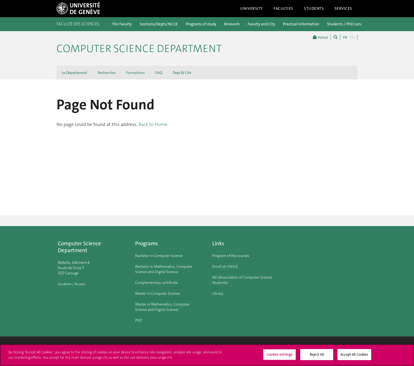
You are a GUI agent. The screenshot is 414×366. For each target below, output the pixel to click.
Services (343, 8)
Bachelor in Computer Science (159, 255)
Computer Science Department (139, 48)
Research (232, 24)
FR (345, 37)
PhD (138, 320)
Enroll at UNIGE (225, 266)
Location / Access (71, 283)
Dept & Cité (182, 72)
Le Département (74, 72)
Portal (320, 37)
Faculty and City (261, 24)
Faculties (283, 8)
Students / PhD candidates (350, 24)
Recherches (107, 72)
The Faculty (122, 24)
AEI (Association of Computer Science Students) (242, 280)
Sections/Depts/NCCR (159, 24)
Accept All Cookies (354, 357)
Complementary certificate (156, 282)
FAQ (158, 72)
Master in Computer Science (157, 293)
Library (217, 293)
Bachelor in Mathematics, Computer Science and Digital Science (163, 269)
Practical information (301, 24)
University (251, 8)
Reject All (317, 357)
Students (314, 8)
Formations (135, 72)
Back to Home (153, 124)
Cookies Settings (279, 357)
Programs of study (201, 24)
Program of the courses (230, 255)
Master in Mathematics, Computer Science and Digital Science (162, 307)
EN (352, 37)
